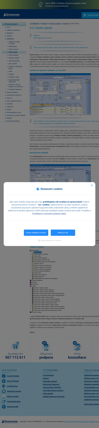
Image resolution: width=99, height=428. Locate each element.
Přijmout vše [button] (63, 232)
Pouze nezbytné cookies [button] (36, 232)
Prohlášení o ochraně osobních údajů (49, 213)
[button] (49, 240)
